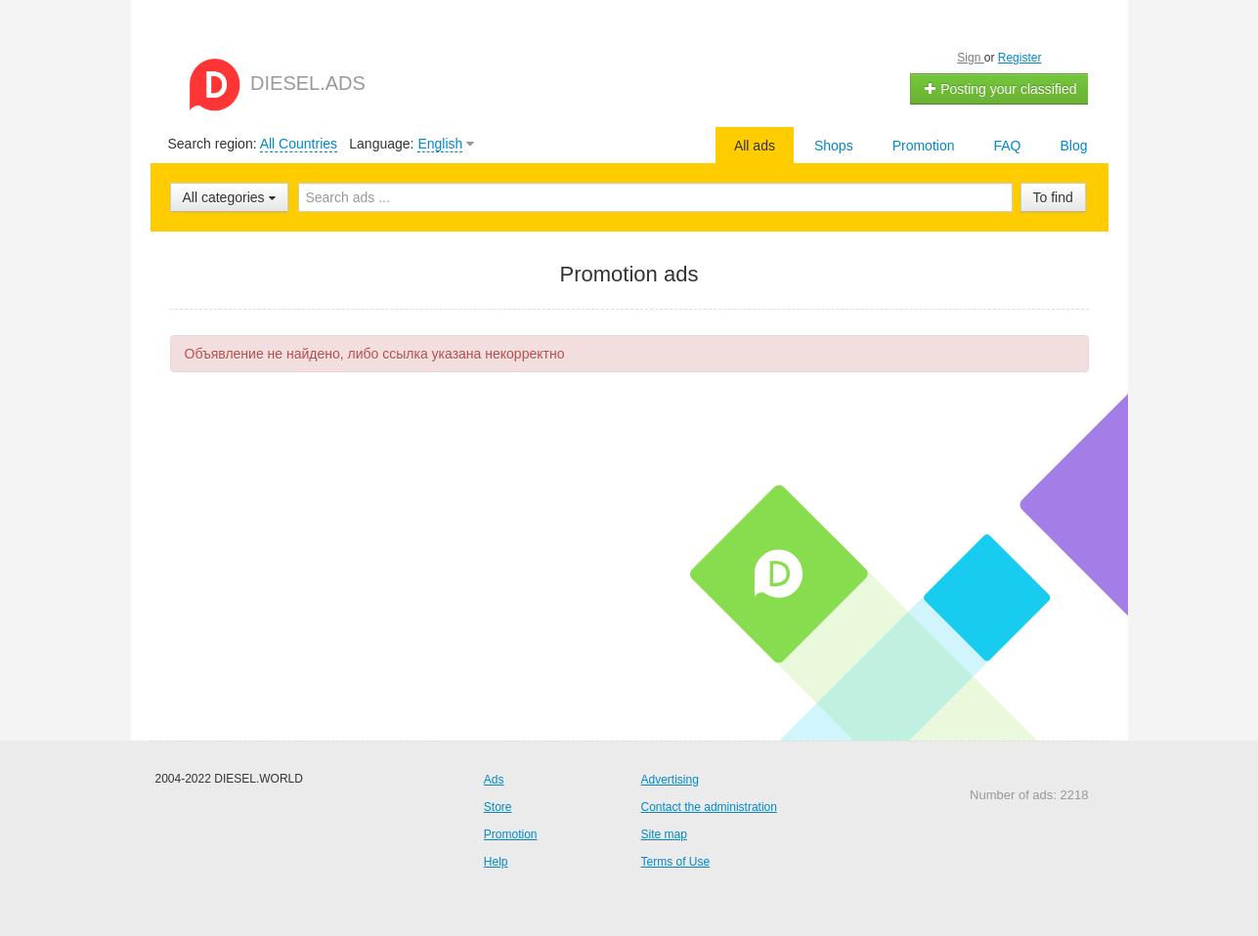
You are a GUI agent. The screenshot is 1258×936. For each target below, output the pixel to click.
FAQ (1006, 145)
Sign (970, 57)
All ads (754, 145)
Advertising (670, 780)
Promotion (923, 145)
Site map (664, 834)
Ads (494, 780)
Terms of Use (676, 862)
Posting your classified (999, 89)
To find (1053, 197)
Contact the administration (709, 807)
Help (496, 862)
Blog (1073, 145)
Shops (833, 145)
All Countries (298, 143)
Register (1020, 57)
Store (498, 807)
